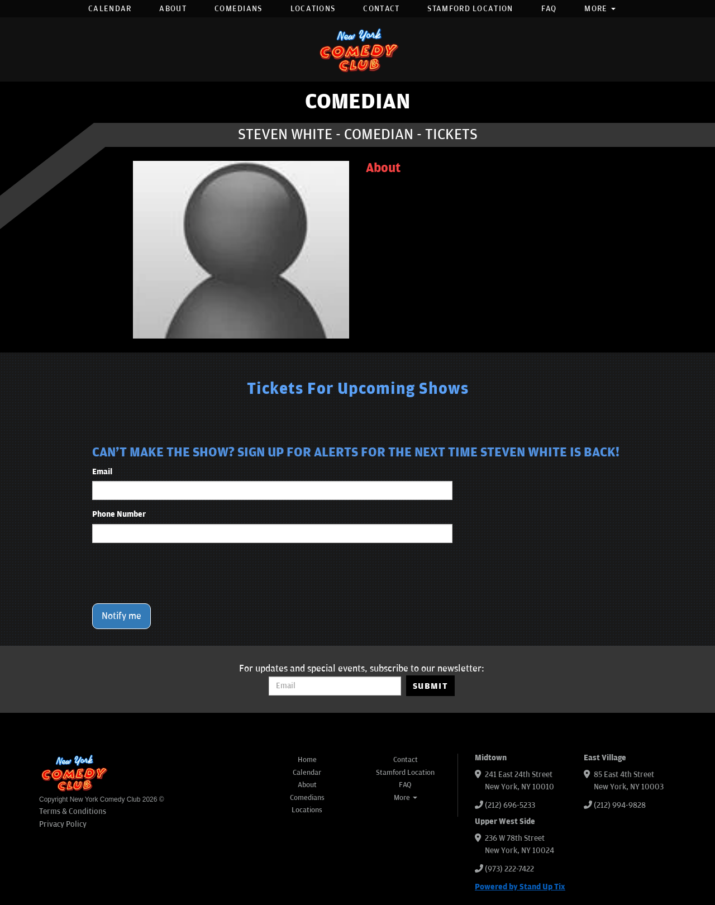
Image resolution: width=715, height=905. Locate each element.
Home (307, 759)
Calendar (109, 8)
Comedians (238, 8)
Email (102, 472)
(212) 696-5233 (510, 805)
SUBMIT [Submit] (430, 686)
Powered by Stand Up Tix (520, 887)
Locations (313, 8)
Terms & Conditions (72, 811)
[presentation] (177, 573)
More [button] (600, 8)
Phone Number (119, 514)
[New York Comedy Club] (357, 49)
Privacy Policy (63, 824)
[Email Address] (335, 686)
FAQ (549, 8)
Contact (381, 8)
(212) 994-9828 (620, 805)
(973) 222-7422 (509, 869)
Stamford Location (470, 8)
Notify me (121, 616)
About (173, 8)
